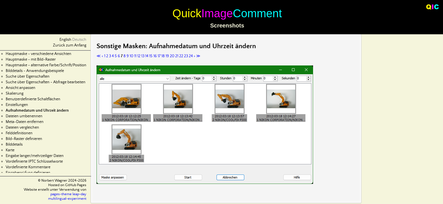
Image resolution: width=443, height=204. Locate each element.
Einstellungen (17, 105)
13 (142, 56)
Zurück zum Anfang (69, 45)
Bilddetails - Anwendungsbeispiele (35, 71)
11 (135, 56)
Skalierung (14, 93)
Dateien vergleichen (22, 127)
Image (217, 13)
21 (176, 56)
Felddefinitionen (19, 133)
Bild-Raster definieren (24, 139)
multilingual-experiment (67, 199)
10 (131, 56)
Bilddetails (14, 144)
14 (146, 56)
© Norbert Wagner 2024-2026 (62, 180)
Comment (257, 13)
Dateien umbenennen (24, 116)
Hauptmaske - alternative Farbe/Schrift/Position (46, 65)
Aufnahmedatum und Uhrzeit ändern (37, 110)
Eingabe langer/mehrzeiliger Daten (35, 156)
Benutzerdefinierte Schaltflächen (33, 99)
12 (138, 56)
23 (186, 56)
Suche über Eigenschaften (28, 76)
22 (181, 56)
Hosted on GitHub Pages (67, 185)
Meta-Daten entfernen (25, 122)
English (65, 39)
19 (167, 56)
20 (172, 56)
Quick (186, 13)
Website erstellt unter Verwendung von (55, 190)
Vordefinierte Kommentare (28, 167)
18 (163, 56)
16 (155, 56)
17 (159, 56)
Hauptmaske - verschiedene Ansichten (38, 54)
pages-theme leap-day (68, 194)
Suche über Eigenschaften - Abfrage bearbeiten (45, 82)
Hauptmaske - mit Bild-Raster (31, 59)
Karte (10, 150)
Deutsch (79, 39)
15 (151, 56)
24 (191, 56)
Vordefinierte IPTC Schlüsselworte (34, 161)
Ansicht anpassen (20, 88)
